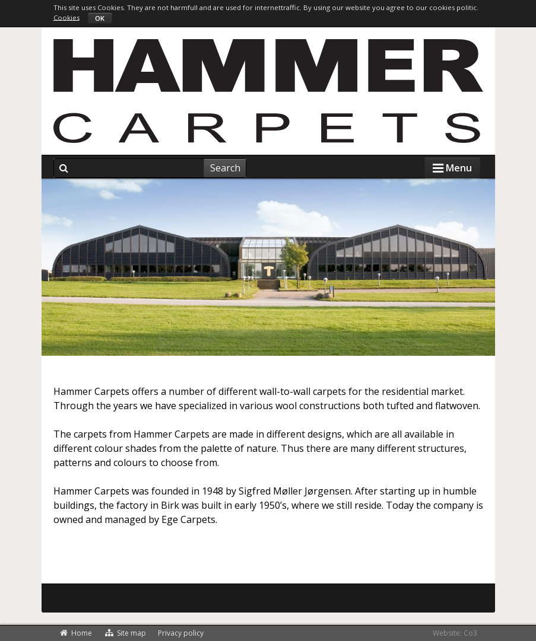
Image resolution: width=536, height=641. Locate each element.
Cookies (66, 16)
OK (99, 18)
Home (76, 633)
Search (225, 167)
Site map (125, 633)
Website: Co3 (455, 633)
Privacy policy (181, 633)
